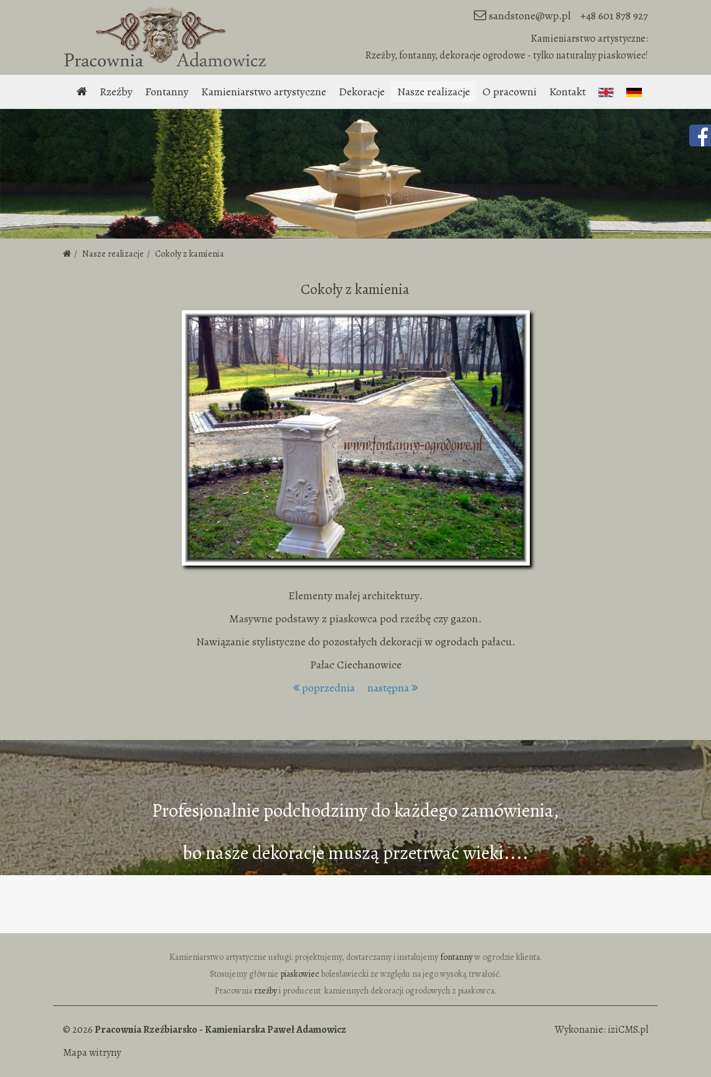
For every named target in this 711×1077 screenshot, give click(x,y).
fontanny (456, 957)
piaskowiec (299, 974)
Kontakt (567, 91)
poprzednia (324, 687)
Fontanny (167, 91)
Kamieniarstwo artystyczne (263, 91)
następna (392, 687)
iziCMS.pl (628, 1030)
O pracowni (510, 91)
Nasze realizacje (433, 91)
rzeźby (265, 991)
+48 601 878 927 (614, 15)
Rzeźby (116, 91)
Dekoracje (362, 91)
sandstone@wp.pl (530, 15)
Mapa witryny (92, 1053)
